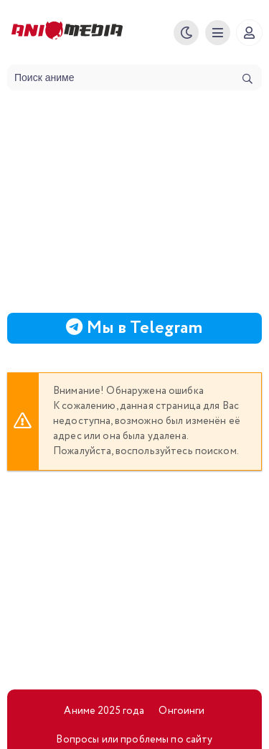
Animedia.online (87, 32)
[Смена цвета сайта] (186, 32)
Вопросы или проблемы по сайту (134, 739)
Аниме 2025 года (104, 711)
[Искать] (247, 79)
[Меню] (217, 32)
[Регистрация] (249, 32)
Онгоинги (181, 711)
